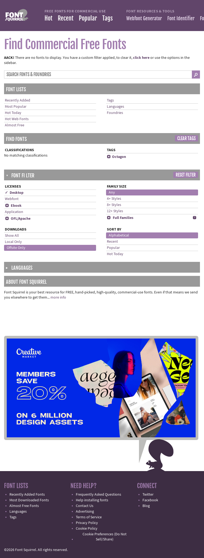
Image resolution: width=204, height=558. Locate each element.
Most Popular (15, 106)
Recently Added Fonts (27, 494)
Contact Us (84, 505)
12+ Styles (115, 211)
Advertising (85, 511)
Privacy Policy (87, 522)
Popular (88, 18)
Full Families (120, 218)
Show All (12, 235)
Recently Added (17, 100)
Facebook (150, 500)
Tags (107, 18)
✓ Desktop (14, 192)
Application (14, 211)
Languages (115, 106)
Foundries (115, 112)
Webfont (12, 199)
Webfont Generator (144, 18)
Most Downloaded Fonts (29, 500)
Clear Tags (186, 138)
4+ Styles (114, 198)
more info (58, 297)
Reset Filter (186, 175)
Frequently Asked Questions (98, 494)
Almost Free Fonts (24, 505)
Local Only (13, 241)
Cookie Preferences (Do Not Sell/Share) (105, 537)
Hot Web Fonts (17, 119)
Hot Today (13, 112)
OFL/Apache (17, 218)
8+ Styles (114, 204)
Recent (65, 18)
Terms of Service (89, 517)
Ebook (13, 205)
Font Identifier (181, 18)
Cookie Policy (86, 528)
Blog (146, 505)
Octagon (116, 157)
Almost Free (14, 125)
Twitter (148, 494)
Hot (48, 18)
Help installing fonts (92, 500)
